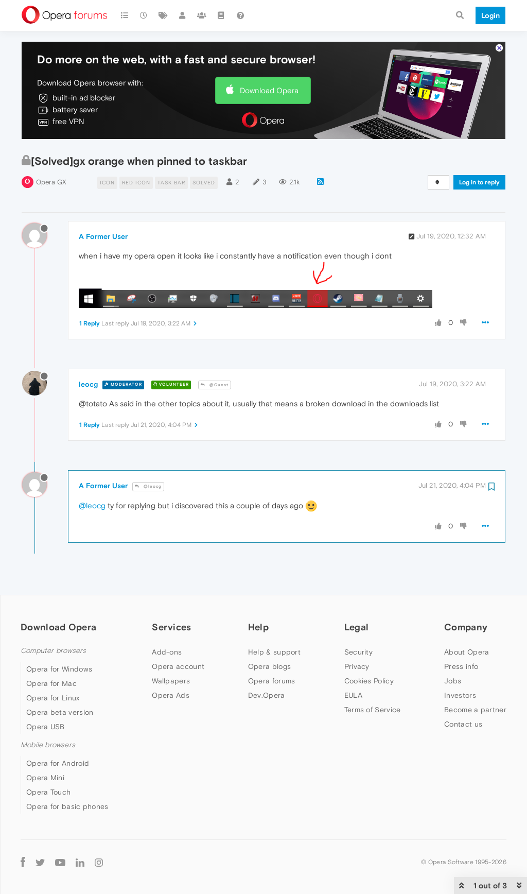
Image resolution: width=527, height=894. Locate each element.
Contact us (463, 724)
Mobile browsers (48, 745)
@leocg (148, 486)
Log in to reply (479, 182)
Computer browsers (53, 650)
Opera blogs (269, 666)
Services (171, 627)
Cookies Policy (369, 681)
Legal (356, 627)
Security (358, 652)
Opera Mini (45, 777)
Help (258, 627)
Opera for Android (57, 763)
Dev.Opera (266, 695)
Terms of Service (372, 710)
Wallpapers (171, 681)
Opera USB (45, 727)
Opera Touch (48, 792)
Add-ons (167, 652)
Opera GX (51, 182)
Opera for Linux (53, 698)
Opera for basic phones (67, 806)
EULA (353, 695)
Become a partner (475, 710)
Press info (461, 666)
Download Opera (269, 90)
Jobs (452, 681)
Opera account (178, 666)
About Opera (466, 652)
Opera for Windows (59, 669)
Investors (460, 695)
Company (465, 627)
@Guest (215, 385)
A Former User (103, 236)
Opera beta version (59, 712)
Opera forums (271, 681)
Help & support (274, 652)
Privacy (357, 666)
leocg (88, 384)
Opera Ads (170, 695)
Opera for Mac (51, 683)
